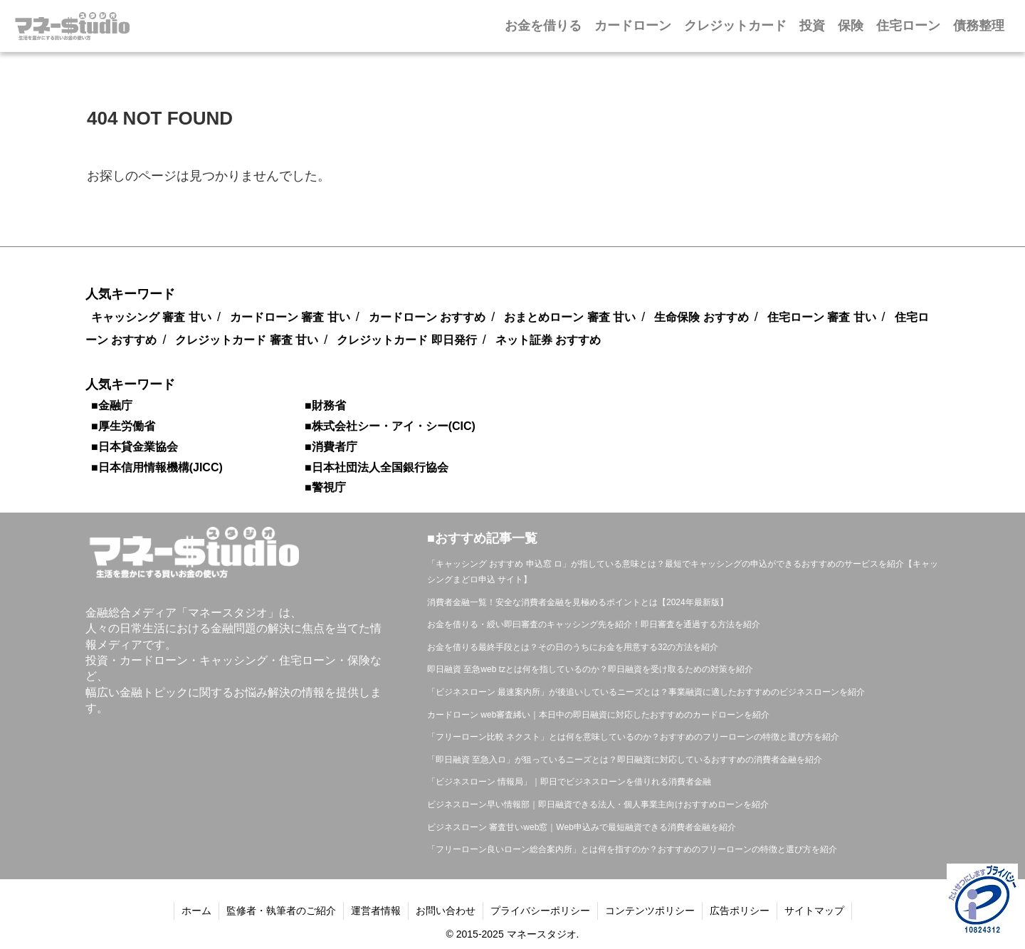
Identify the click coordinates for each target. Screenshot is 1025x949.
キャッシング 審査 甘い (151, 317)
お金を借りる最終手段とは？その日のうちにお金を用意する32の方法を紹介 (572, 647)
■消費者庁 (331, 447)
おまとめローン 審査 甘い (570, 317)
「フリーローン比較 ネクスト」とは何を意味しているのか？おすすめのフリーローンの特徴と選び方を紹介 (633, 737)
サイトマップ (814, 910)
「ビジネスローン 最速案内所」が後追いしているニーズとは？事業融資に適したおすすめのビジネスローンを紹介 (646, 692)
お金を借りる (543, 26)
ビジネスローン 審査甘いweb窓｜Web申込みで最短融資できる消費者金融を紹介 (581, 827)
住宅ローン (908, 26)
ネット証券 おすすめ (548, 340)
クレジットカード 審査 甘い (246, 340)
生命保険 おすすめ (701, 317)
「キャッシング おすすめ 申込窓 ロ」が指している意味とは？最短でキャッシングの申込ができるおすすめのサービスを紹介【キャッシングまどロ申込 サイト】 (682, 571)
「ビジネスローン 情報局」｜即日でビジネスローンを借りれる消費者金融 (569, 782)
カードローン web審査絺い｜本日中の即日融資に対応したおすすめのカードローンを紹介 (598, 715)
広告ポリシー (739, 910)
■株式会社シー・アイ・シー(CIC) (390, 426)
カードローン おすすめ (427, 317)
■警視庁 (325, 487)
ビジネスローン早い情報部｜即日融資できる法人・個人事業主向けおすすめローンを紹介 (598, 804)
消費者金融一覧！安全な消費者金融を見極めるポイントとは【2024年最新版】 (577, 602)
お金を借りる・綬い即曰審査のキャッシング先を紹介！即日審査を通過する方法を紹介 (593, 624)
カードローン (632, 26)
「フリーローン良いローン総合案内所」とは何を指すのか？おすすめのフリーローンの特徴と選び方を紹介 (632, 849)
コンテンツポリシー (650, 910)
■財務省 (325, 405)
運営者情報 (376, 910)
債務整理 (978, 26)
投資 (812, 26)
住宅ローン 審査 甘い (821, 317)
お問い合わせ (445, 910)
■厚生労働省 (123, 426)
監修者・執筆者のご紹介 (281, 910)
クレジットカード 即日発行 (406, 340)
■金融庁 (111, 405)
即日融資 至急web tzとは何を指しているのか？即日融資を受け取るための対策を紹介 (590, 669)
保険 (850, 26)
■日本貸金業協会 (134, 447)
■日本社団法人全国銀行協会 (376, 467)
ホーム (196, 910)
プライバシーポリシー (540, 910)
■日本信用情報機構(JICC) (157, 467)
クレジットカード (735, 26)
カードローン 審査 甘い (290, 317)
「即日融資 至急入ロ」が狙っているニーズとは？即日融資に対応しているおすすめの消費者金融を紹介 (624, 760)
